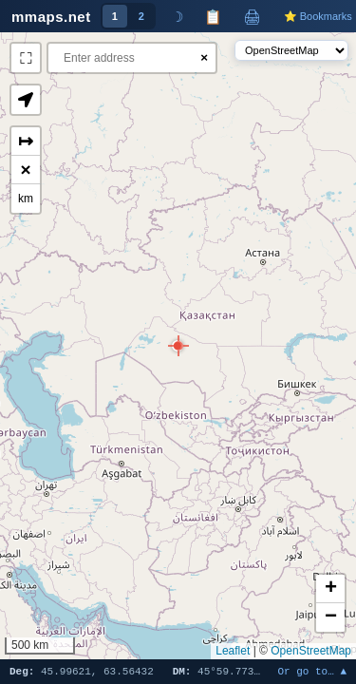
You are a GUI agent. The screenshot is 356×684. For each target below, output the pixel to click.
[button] (177, 346)
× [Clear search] (204, 57)
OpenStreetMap (311, 650)
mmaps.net (51, 17)
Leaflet (232, 650)
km (25, 198)
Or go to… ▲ (312, 672)
